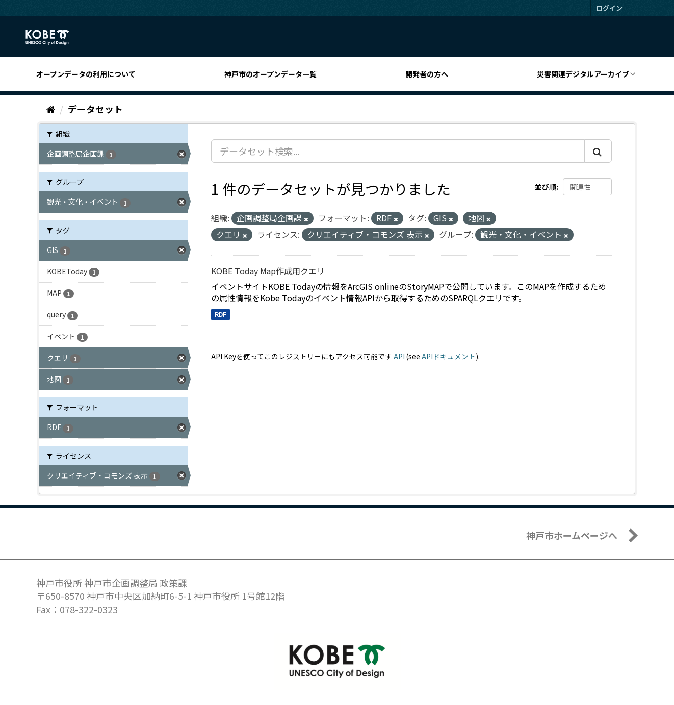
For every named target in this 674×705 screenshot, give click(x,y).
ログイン (609, 8)
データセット (95, 108)
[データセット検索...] (398, 151)
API (399, 356)
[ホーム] (50, 108)
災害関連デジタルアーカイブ (583, 74)
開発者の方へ (426, 74)
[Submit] (598, 151)
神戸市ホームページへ (571, 535)
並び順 (545, 187)
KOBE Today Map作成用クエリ (268, 271)
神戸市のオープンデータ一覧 (270, 74)
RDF (220, 314)
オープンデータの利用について (86, 74)
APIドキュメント (449, 356)
